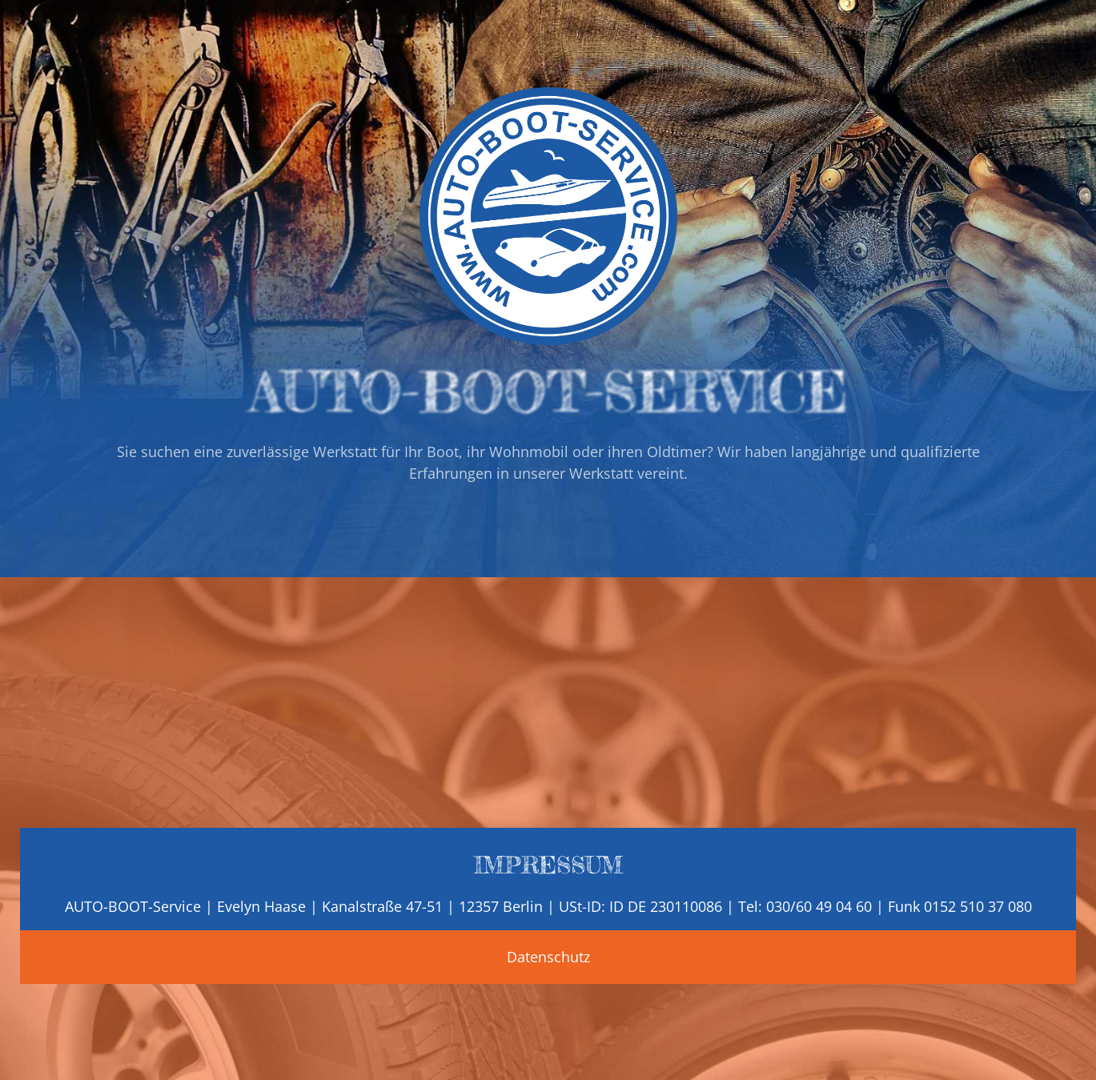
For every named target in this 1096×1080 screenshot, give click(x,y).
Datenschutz (548, 956)
